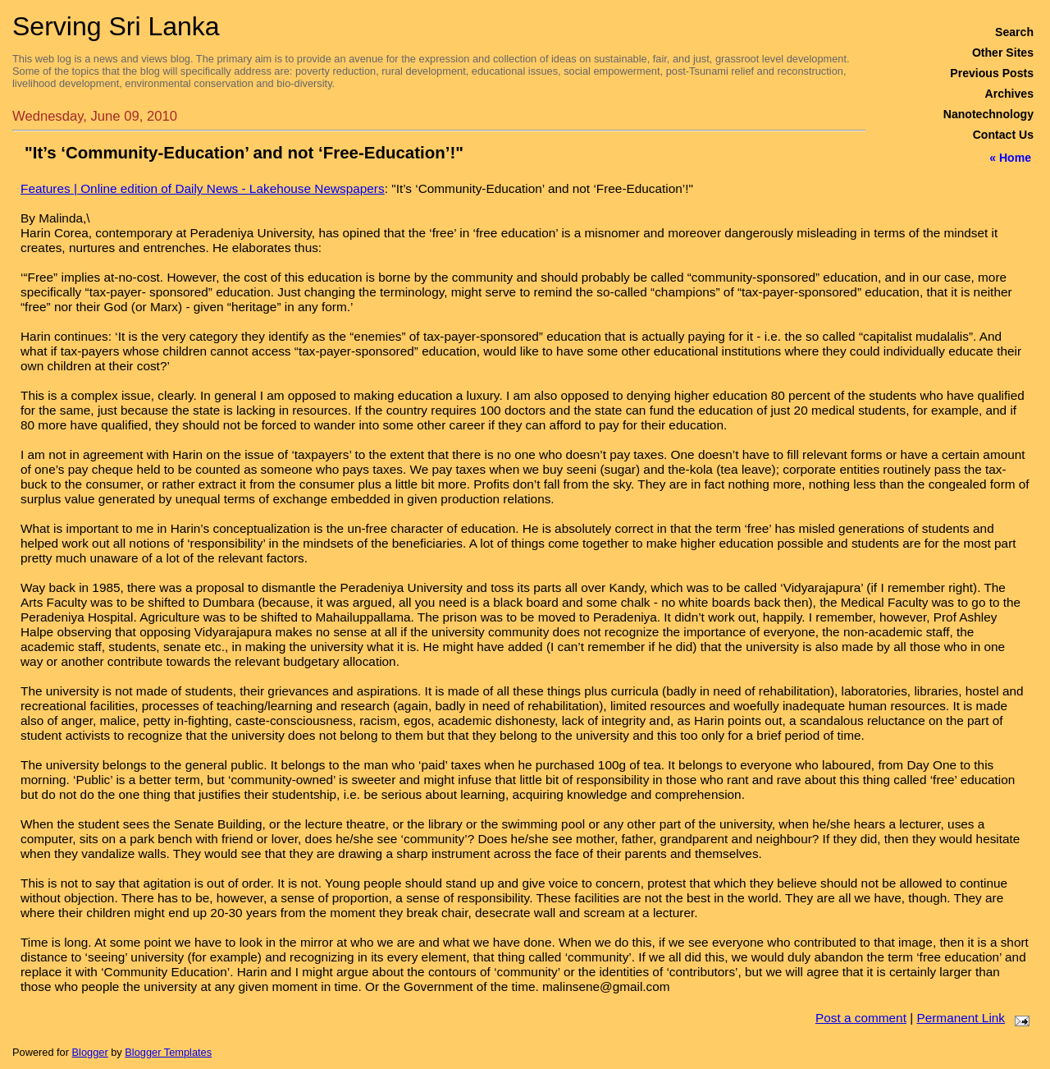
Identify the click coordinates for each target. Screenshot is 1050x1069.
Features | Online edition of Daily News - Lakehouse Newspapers (203, 188)
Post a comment (860, 1018)
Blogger (90, 1052)
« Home (1010, 157)
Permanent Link (960, 1018)
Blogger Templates (168, 1052)
